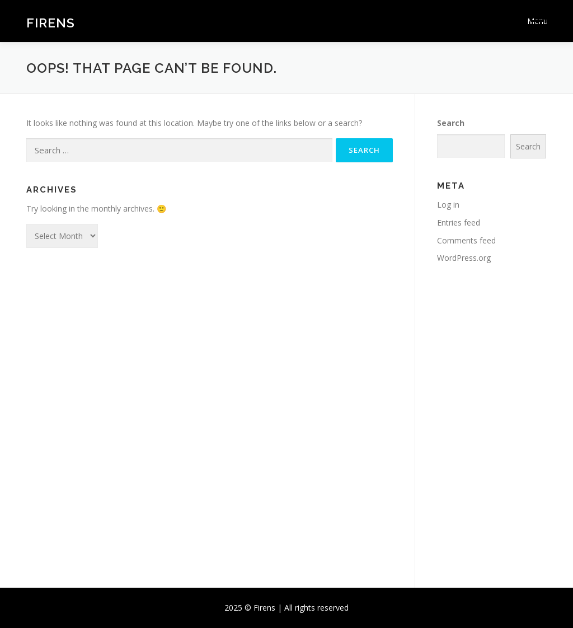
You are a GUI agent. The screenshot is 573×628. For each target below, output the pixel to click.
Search (450, 123)
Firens (50, 22)
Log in (448, 204)
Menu (537, 21)
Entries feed (458, 222)
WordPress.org (464, 257)
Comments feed (466, 240)
